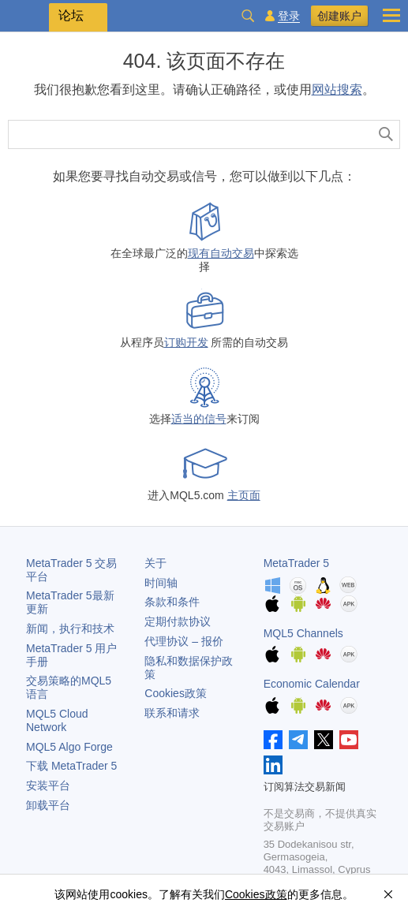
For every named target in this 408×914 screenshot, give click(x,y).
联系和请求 (172, 713)
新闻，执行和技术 (70, 628)
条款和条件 (172, 601)
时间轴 (161, 582)
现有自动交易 (221, 253)
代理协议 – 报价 (183, 641)
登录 (289, 16)
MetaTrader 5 (297, 563)
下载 (71, 765)
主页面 (243, 495)
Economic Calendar (312, 683)
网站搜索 (337, 89)
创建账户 (339, 15)
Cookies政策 (175, 693)
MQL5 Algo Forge (69, 747)
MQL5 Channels (303, 633)
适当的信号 (198, 418)
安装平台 (48, 785)
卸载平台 (48, 805)
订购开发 (186, 342)
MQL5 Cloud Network (57, 720)
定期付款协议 (177, 621)
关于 (155, 563)
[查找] (386, 134)
